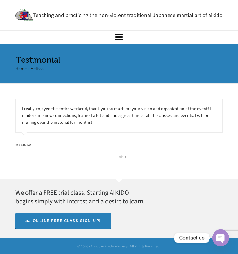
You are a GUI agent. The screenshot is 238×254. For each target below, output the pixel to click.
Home (21, 69)
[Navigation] (119, 37)
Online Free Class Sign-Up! (63, 221)
